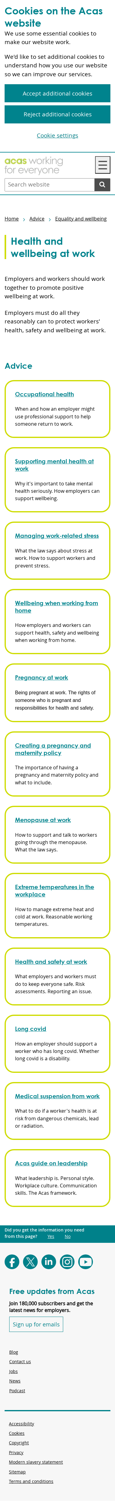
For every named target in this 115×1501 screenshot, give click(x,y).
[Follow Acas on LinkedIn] (48, 1261)
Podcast (17, 1391)
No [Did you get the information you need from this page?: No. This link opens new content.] (68, 1236)
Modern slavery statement (36, 1462)
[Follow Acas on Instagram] (67, 1261)
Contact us (20, 1361)
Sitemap (17, 1472)
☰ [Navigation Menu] (103, 165)
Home (12, 218)
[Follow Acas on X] (30, 1261)
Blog (13, 1352)
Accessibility (21, 1424)
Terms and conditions (31, 1481)
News (15, 1381)
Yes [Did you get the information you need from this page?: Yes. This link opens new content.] (51, 1236)
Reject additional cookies (58, 114)
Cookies (17, 1433)
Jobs (13, 1371)
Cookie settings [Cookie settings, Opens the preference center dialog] (57, 135)
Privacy (16, 1452)
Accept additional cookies (57, 93)
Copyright (19, 1443)
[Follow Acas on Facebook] (12, 1261)
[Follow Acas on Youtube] (85, 1261)
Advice (36, 218)
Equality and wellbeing (81, 218)
